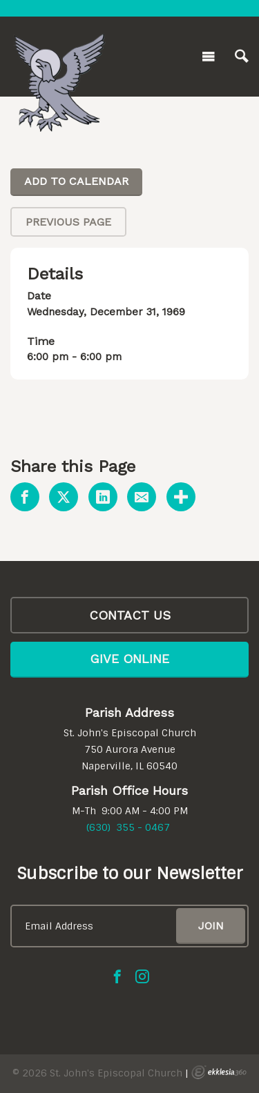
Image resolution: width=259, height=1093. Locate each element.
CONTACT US (130, 615)
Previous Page (68, 221)
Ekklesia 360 (219, 1072)
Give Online (129, 658)
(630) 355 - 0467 (128, 827)
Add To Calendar (76, 181)
